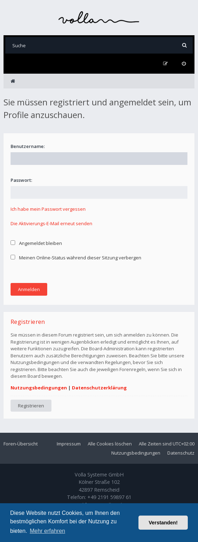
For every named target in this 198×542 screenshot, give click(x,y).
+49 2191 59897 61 (109, 497)
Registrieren (31, 405)
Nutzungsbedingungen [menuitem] (135, 453)
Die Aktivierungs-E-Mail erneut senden (51, 223)
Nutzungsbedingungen (39, 387)
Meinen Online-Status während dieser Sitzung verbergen (76, 257)
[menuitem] (184, 63)
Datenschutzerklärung (99, 387)
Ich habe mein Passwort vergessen (48, 209)
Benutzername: (28, 146)
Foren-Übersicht (21, 444)
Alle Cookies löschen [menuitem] (110, 444)
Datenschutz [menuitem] (180, 453)
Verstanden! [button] (163, 522)
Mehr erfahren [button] (47, 531)
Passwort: (21, 180)
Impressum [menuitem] (69, 444)
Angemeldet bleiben (36, 243)
